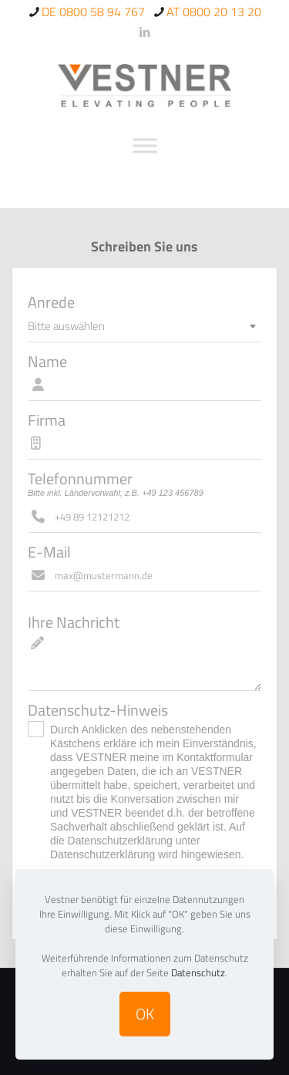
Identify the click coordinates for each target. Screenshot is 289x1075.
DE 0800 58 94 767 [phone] (93, 11)
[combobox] (144, 325)
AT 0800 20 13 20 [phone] (213, 11)
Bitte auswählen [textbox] (66, 326)
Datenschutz (198, 972)
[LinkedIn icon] (145, 32)
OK (145, 1014)
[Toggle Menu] (145, 145)
